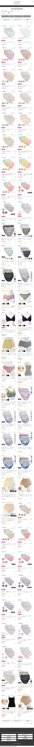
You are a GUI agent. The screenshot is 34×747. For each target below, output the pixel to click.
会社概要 (25, 736)
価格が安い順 (6, 19)
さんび (9, 734)
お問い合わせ (9, 740)
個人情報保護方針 (25, 738)
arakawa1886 (9, 736)
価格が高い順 (17, 19)
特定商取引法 (9, 738)
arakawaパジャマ (25, 734)
